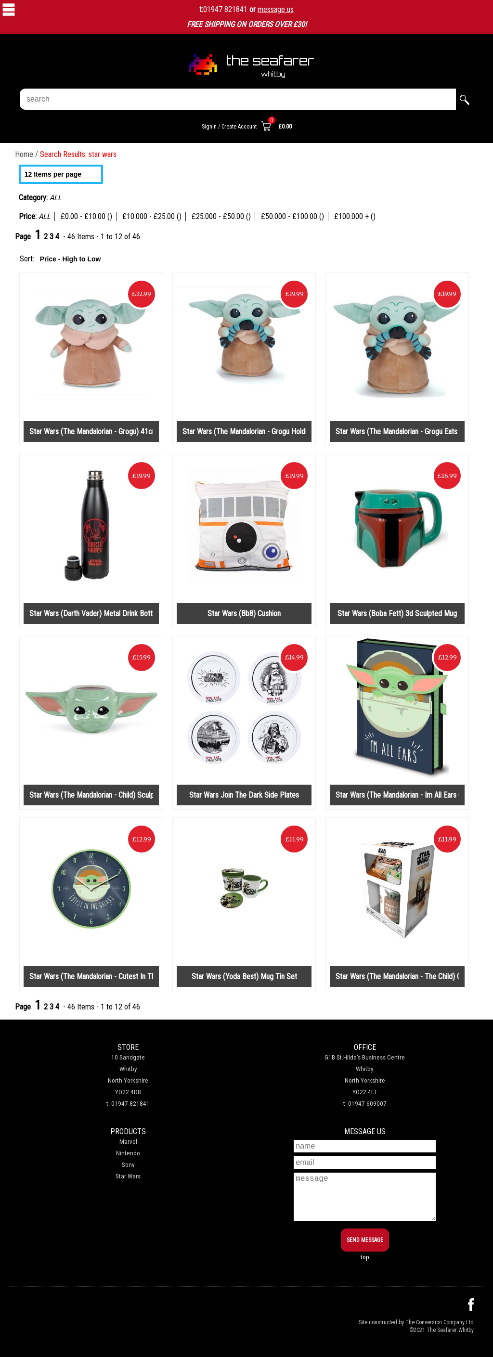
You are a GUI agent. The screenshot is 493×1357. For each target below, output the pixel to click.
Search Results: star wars (78, 154)
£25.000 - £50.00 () (221, 216)
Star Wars (128, 1176)
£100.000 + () (355, 216)
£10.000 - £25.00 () (152, 216)
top (365, 1257)
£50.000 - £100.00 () (292, 216)
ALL (45, 216)
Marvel (128, 1141)
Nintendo (128, 1153)
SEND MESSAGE (365, 1240)
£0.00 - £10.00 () (86, 216)
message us (276, 9)
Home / (27, 154)
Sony (128, 1164)
